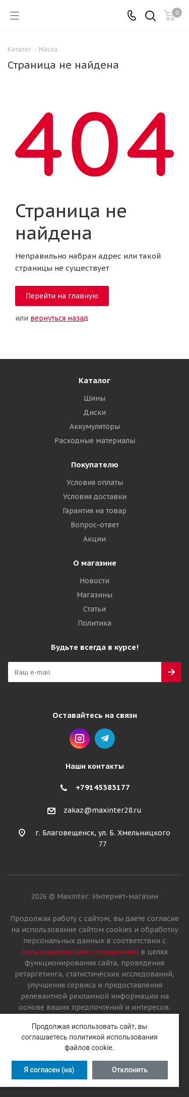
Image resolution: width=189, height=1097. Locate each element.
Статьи (94, 609)
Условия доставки (95, 496)
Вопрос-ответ (95, 524)
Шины (94, 398)
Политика (94, 623)
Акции (94, 538)
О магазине (94, 563)
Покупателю (94, 464)
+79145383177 (103, 787)
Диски (94, 412)
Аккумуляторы (95, 426)
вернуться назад (59, 318)
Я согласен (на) (49, 1070)
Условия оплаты (95, 482)
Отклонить (130, 1070)
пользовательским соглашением (80, 951)
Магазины (94, 594)
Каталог (94, 380)
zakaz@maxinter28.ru (103, 810)
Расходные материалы (94, 440)
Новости (94, 580)
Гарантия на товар (94, 510)
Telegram (105, 738)
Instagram (80, 738)
